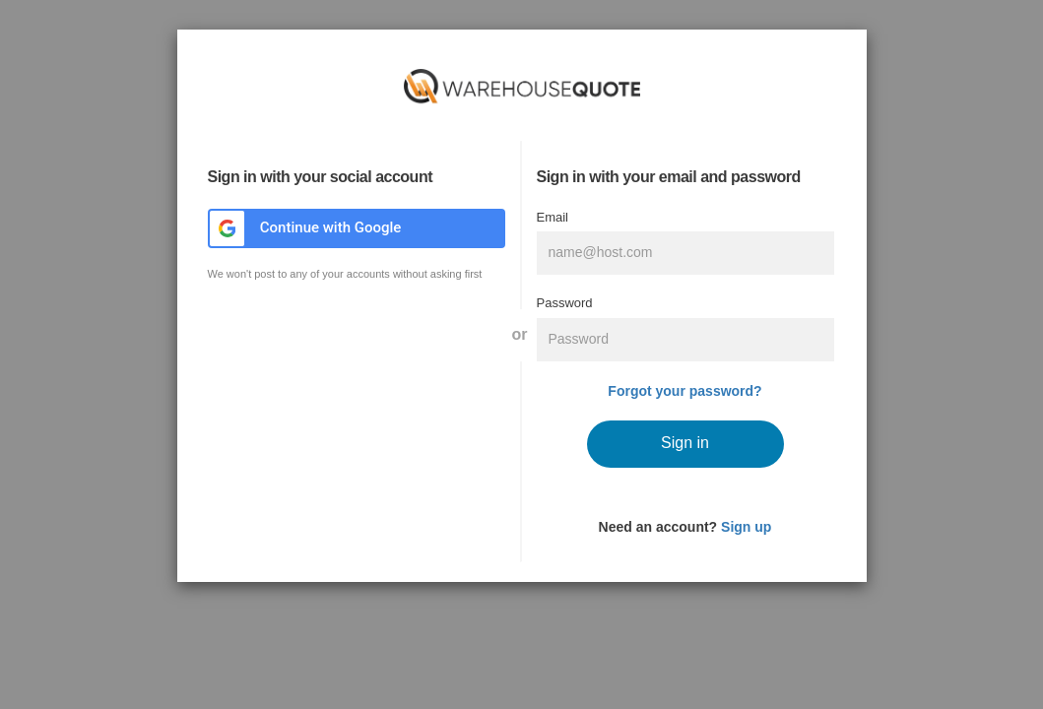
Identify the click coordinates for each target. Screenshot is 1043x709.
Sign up (746, 527)
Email (553, 217)
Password (565, 302)
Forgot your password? (684, 391)
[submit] (685, 444)
